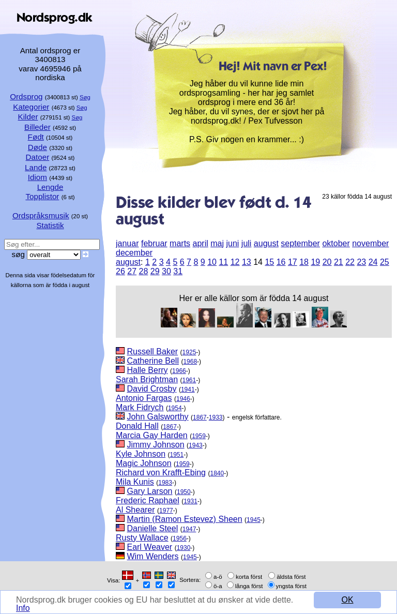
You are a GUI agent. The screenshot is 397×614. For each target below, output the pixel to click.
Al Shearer (135, 509)
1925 (189, 352)
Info (23, 608)
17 (292, 262)
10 (212, 262)
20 (327, 262)
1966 (179, 371)
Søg (85, 97)
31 (177, 271)
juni (232, 243)
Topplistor (42, 196)
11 (223, 262)
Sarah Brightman (147, 379)
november (370, 243)
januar (127, 243)
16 (281, 262)
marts (180, 243)
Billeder (37, 127)
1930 (184, 547)
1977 (166, 510)
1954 (175, 408)
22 (350, 262)
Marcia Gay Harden (152, 435)
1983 (165, 482)
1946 (183, 398)
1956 (180, 538)
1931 (190, 501)
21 (338, 262)
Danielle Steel (152, 528)
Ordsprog (26, 96)
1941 (188, 389)
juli (246, 243)
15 (269, 262)
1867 (200, 417)
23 (361, 262)
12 (235, 262)
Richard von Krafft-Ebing (161, 472)
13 (246, 262)
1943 (196, 445)
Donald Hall (137, 426)
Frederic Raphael (147, 500)
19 (315, 262)
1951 (177, 454)
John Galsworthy (157, 416)
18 (304, 262)
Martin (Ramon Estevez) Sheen (184, 519)
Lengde (50, 187)
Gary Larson (149, 491)
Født (36, 136)
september (300, 243)
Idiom (37, 177)
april (200, 243)
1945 (254, 519)
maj (217, 243)
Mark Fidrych (139, 407)
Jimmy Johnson (155, 444)
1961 (189, 380)
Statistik (50, 225)
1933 (216, 417)
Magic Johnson (144, 463)
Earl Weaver (149, 547)
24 (373, 262)
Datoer (38, 157)
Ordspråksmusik (40, 215)
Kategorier (31, 106)
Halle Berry (147, 370)
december (134, 252)
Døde (37, 147)
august (266, 243)
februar (154, 243)
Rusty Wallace (142, 537)
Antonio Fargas (144, 398)
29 (155, 271)
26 (120, 271)
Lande (36, 167)
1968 (190, 361)
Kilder (28, 116)
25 (384, 262)
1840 (217, 473)
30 (166, 271)
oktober (335, 243)
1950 (184, 492)
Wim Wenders (152, 556)
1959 (199, 436)
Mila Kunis (135, 481)
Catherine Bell (153, 360)
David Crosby (151, 388)
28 (143, 271)
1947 (189, 529)
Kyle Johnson (140, 454)
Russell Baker (152, 351)
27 (131, 271)
